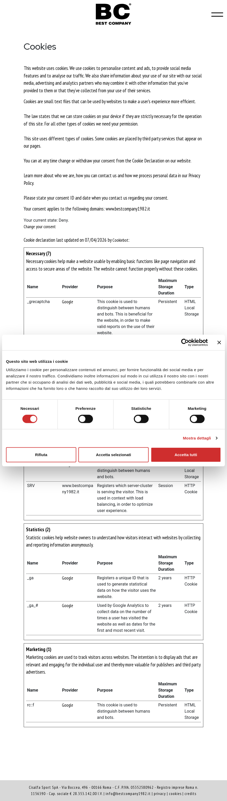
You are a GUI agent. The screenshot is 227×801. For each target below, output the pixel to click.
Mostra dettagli (197, 438)
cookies (175, 793)
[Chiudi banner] (219, 342)
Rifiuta (41, 454)
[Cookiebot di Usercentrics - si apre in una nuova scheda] (185, 342)
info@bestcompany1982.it (128, 793)
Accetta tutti (185, 454)
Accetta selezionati (113, 454)
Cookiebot (120, 240)
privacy (160, 793)
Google (67, 302)
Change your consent (40, 226)
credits (190, 793)
